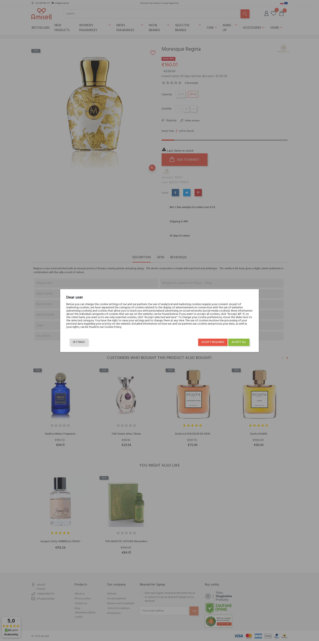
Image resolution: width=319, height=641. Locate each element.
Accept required (212, 342)
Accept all (239, 342)
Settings (79, 342)
